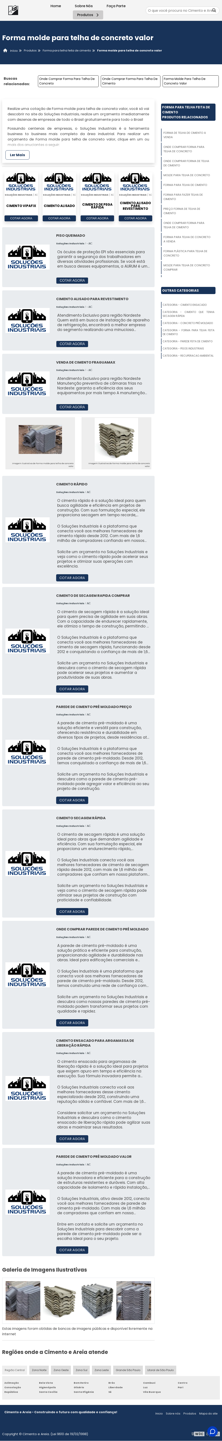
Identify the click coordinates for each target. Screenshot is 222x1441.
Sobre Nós (84, 5)
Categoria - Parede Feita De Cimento (187, 341)
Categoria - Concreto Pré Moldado (188, 323)
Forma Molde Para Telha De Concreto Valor (185, 81)
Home (56, 5)
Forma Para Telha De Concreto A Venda (187, 239)
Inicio (159, 1414)
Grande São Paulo (129, 1370)
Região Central (15, 1370)
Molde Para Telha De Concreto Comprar (186, 267)
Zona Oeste (61, 1370)
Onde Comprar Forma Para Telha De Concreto (67, 81)
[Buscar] (214, 10)
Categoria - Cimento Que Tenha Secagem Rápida (188, 314)
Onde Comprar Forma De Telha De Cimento (186, 163)
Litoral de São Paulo (161, 1370)
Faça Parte (116, 5)
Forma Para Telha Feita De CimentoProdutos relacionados (186, 112)
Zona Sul (82, 1370)
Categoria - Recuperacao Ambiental (188, 355)
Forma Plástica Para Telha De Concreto (185, 253)
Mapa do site (208, 1414)
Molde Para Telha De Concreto (186, 175)
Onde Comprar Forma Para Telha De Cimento (130, 81)
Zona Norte (39, 1370)
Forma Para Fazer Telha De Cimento (183, 197)
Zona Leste (102, 1370)
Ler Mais (17, 154)
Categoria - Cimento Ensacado (185, 305)
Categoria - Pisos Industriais (183, 348)
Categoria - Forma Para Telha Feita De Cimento (188, 332)
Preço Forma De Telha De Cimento (181, 211)
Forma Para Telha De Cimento (185, 185)
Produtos (88, 14)
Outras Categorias (180, 290)
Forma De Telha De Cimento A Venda (184, 135)
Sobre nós (173, 1414)
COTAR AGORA (21, 218)
